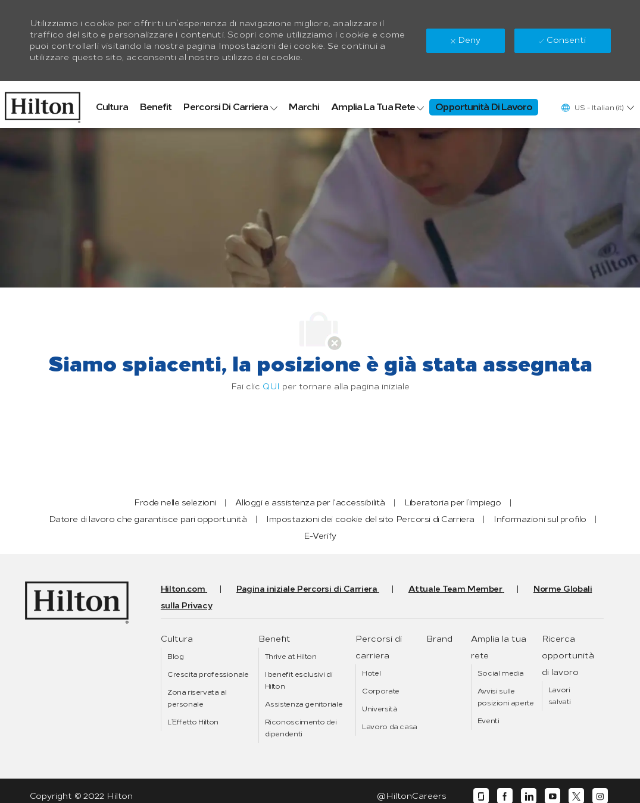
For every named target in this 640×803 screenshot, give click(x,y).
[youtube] (552, 796)
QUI (271, 387)
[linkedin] (529, 796)
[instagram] (600, 796)
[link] (42, 104)
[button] (597, 107)
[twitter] (576, 796)
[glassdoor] (481, 796)
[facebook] (505, 796)
